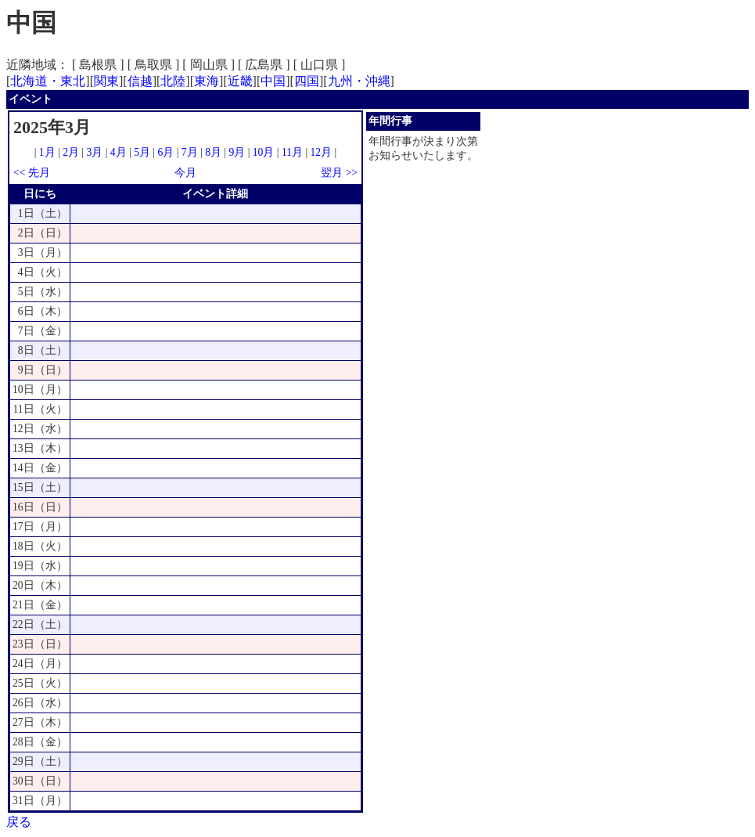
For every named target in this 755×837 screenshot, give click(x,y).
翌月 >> (339, 173)
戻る (18, 821)
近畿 (240, 81)
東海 (206, 81)
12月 (322, 152)
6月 (165, 152)
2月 (71, 152)
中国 (273, 81)
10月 (264, 152)
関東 (106, 81)
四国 (306, 81)
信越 (140, 81)
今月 (185, 173)
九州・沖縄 (359, 81)
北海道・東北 (47, 81)
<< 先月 (31, 173)
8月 (213, 152)
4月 (118, 152)
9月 (236, 152)
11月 (292, 152)
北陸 (172, 81)
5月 (142, 152)
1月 (47, 152)
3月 (95, 152)
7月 (190, 152)
